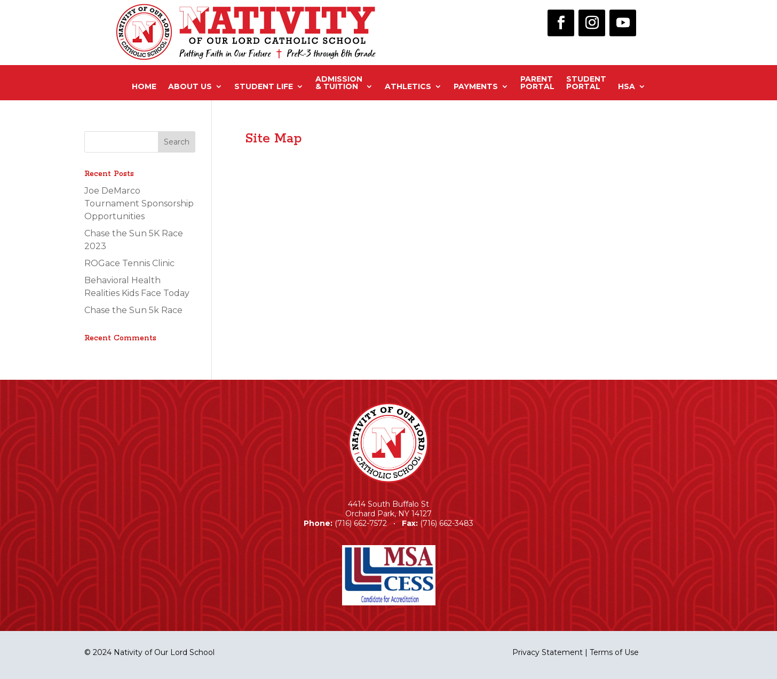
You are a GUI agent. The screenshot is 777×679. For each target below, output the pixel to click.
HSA (626, 86)
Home (144, 86)
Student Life (263, 86)
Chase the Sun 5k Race (133, 310)
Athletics (408, 86)
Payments (476, 86)
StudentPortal (586, 83)
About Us (190, 86)
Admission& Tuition (338, 83)
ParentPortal (537, 83)
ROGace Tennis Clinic (129, 263)
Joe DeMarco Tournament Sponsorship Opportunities (139, 203)
